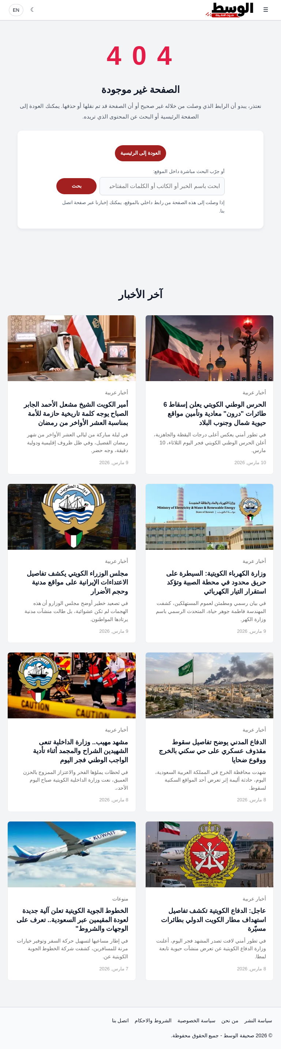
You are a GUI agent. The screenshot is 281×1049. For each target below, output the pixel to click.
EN (16, 10)
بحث (77, 186)
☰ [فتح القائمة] (265, 10)
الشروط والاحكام (153, 1020)
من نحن (230, 1020)
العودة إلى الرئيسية (140, 153)
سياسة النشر (258, 1020)
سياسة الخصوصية (196, 1020)
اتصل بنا (120, 1020)
